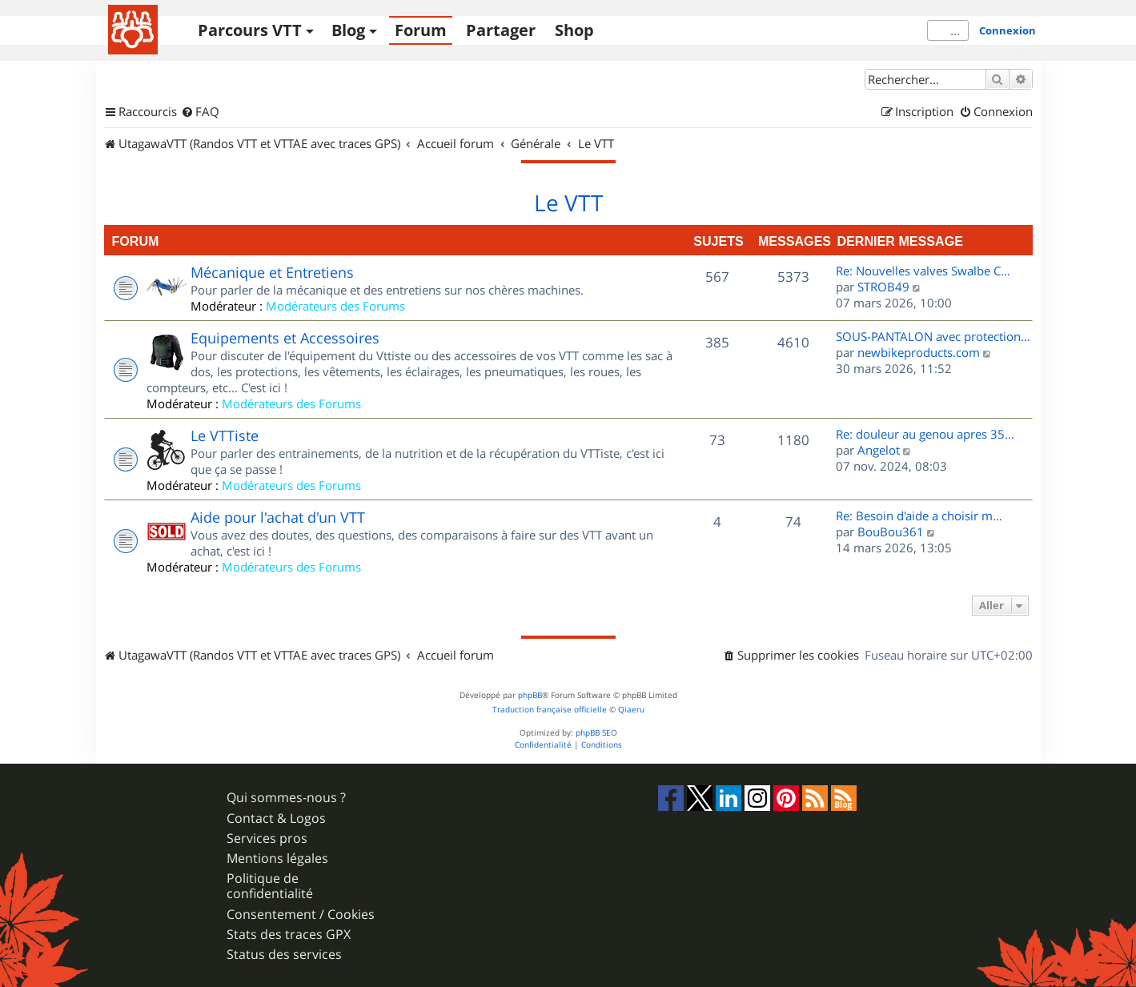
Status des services (284, 954)
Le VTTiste (225, 435)
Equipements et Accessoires (285, 337)
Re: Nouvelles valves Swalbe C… (923, 271)
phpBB (530, 695)
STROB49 (883, 287)
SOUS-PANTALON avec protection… (933, 336)
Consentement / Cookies (301, 914)
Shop (574, 30)
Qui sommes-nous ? (286, 797)
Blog (348, 30)
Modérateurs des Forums (335, 306)
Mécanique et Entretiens (272, 272)
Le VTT (568, 203)
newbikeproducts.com (918, 352)
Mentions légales (277, 858)
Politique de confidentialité (270, 886)
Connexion (1007, 30)
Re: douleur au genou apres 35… (925, 434)
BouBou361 (890, 532)
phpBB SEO (596, 733)
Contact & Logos (276, 818)
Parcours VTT (250, 30)
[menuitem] (200, 112)
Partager (501, 30)
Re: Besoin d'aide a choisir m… (919, 516)
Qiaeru (631, 709)
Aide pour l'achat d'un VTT (278, 517)
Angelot (878, 450)
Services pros (267, 838)
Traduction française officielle (549, 709)
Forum (421, 30)
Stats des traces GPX (289, 934)
